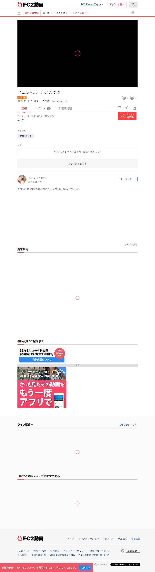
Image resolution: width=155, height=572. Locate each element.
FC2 (25, 4)
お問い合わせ (39, 550)
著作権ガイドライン (100, 550)
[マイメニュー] (133, 13)
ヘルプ (70, 538)
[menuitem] (133, 5)
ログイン (85, 567)
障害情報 (135, 538)
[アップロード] (19, 13)
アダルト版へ (117, 4)
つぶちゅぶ (61, 101)
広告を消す (133, 245)
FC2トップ (23, 550)
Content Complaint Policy (62, 555)
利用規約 (122, 538)
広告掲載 (22, 555)
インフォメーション (88, 538)
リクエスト (108, 538)
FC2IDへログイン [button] (92, 4)
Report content (38, 555)
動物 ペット (26, 136)
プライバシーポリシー (74, 550)
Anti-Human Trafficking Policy (94, 555)
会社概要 (54, 550)
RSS (43, 178)
